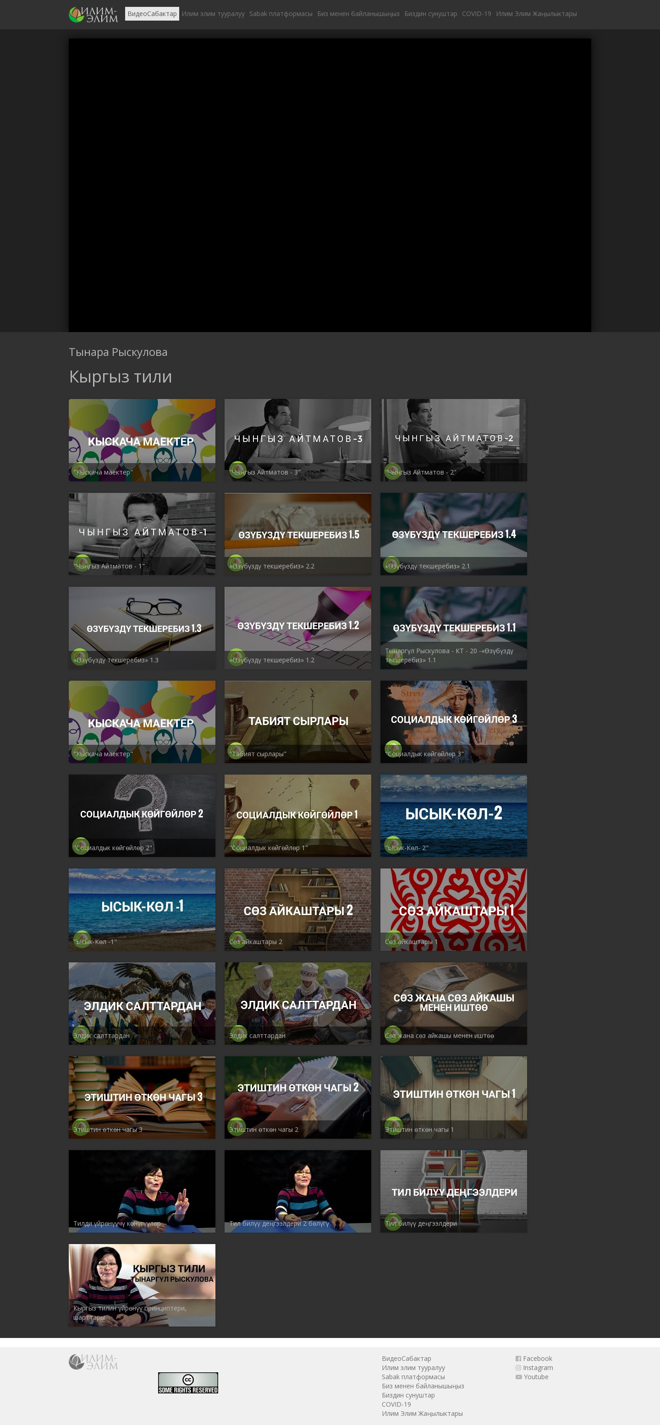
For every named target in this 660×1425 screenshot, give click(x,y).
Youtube (532, 1376)
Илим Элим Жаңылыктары (536, 13)
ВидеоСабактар (152, 13)
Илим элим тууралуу (213, 13)
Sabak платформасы (281, 13)
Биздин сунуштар (430, 13)
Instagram (534, 1367)
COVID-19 (476, 13)
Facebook (534, 1358)
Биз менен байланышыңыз (358, 13)
